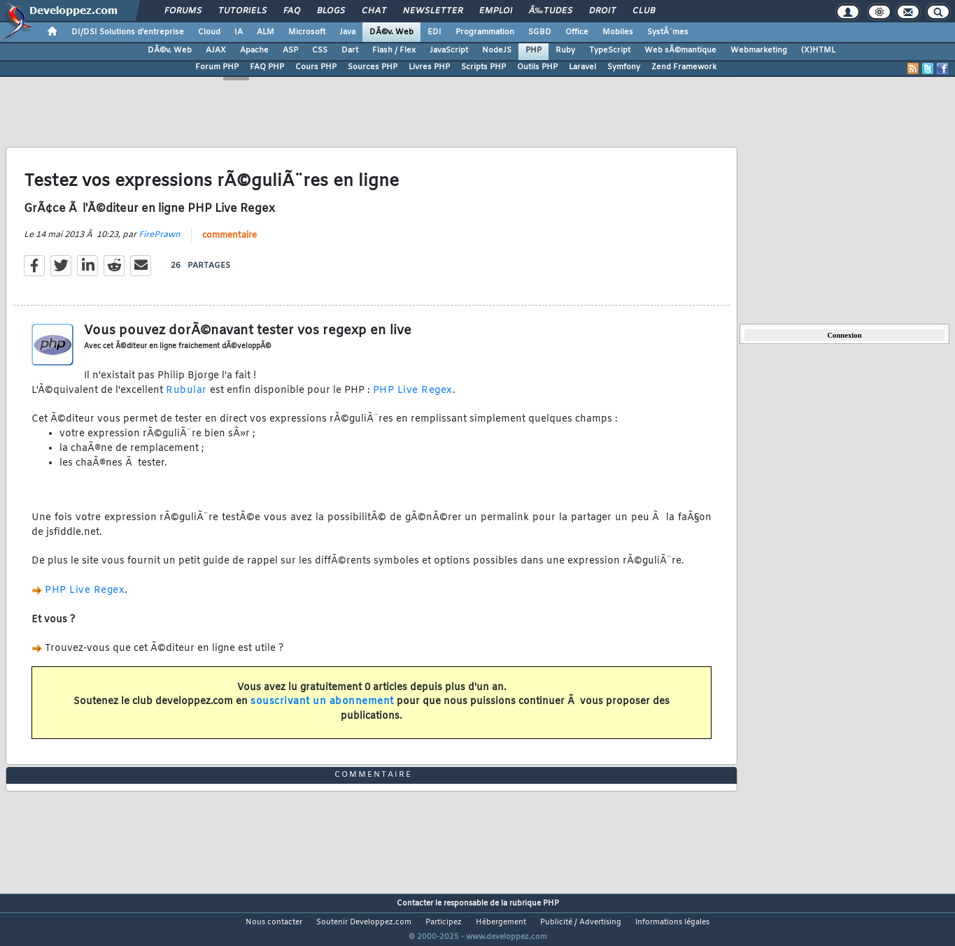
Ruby (565, 50)
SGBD (539, 32)
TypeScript (609, 50)
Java (347, 32)
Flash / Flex (394, 50)
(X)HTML (818, 50)
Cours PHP (316, 67)
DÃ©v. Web (391, 32)
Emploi (496, 11)
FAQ (292, 11)
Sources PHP (372, 67)
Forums (183, 11)
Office (576, 32)
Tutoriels (242, 11)
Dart (349, 50)
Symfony (623, 67)
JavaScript (449, 50)
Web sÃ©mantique (680, 50)
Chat (374, 11)
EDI (434, 32)
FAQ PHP (267, 67)
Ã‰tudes (551, 11)
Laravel (582, 67)
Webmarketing (758, 50)
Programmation (484, 32)
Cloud (209, 32)
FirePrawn (160, 243)
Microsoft (306, 32)
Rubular (186, 399)
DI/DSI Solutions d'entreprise (127, 32)
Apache (254, 50)
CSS (319, 50)
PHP (533, 50)
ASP (290, 50)
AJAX (216, 50)
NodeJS (496, 50)
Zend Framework (683, 67)
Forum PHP (217, 67)
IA (238, 32)
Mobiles (617, 32)
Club (643, 11)
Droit (602, 11)
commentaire (229, 244)
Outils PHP (537, 67)
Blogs (331, 11)
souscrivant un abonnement (322, 710)
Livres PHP (429, 67)
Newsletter (433, 11)
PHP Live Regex (413, 399)
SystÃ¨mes (667, 32)
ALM (265, 32)
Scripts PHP (483, 67)
